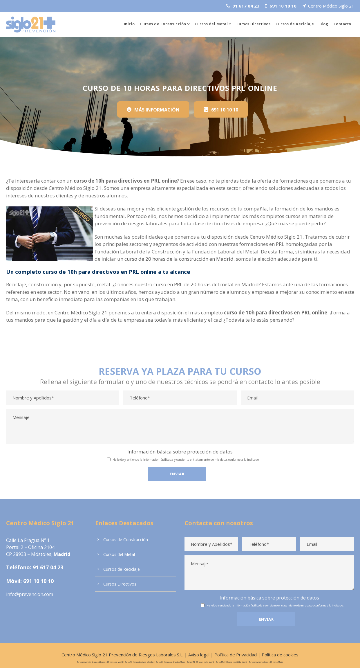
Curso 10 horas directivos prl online (139, 658)
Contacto (342, 23)
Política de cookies (277, 651)
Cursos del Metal (211, 23)
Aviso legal (199, 651)
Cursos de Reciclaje (295, 23)
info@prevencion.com (28, 592)
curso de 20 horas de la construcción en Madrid (146, 258)
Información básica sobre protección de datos (180, 450)
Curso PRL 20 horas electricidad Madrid (229, 658)
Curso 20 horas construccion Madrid (169, 658)
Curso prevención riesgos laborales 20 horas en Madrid (102, 658)
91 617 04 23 (45, 565)
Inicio (128, 23)
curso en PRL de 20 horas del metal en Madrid (201, 284)
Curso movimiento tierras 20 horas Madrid (263, 658)
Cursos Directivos (253, 23)
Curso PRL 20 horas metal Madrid (198, 658)
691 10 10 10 (38, 579)
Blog (323, 23)
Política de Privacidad (234, 651)
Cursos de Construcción (162, 23)
